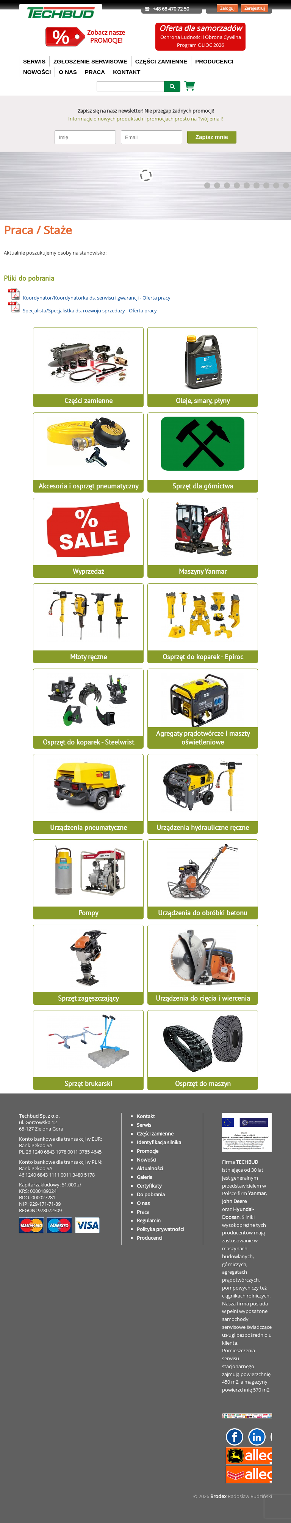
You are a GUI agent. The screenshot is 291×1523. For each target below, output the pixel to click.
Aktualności (150, 1168)
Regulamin (149, 1220)
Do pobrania (151, 1194)
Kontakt (146, 1116)
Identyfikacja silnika (159, 1142)
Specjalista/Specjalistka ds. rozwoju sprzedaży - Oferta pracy (90, 310)
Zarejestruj (254, 8)
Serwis (144, 1124)
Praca (143, 1211)
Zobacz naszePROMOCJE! (106, 36)
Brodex (218, 1496)
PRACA (95, 72)
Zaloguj (227, 8)
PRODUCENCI (214, 61)
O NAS (68, 72)
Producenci (149, 1237)
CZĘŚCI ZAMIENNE (161, 61)
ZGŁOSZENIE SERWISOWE (90, 61)
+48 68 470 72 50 (171, 8)
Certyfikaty (149, 1185)
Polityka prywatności (160, 1229)
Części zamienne (155, 1133)
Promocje (147, 1151)
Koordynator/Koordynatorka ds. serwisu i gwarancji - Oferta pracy (97, 297)
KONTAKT (126, 72)
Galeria (144, 1177)
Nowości (146, 1159)
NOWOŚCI (37, 72)
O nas (143, 1203)
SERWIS (34, 61)
